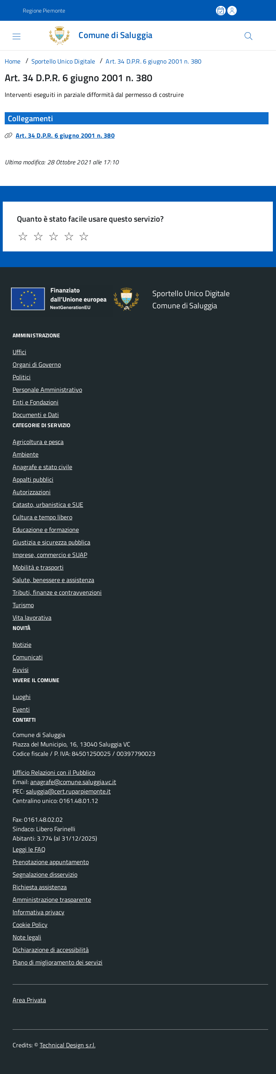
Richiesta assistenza (40, 887)
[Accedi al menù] (9, 34)
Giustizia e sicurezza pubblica (51, 542)
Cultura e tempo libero (42, 517)
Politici (22, 377)
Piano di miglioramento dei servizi (57, 962)
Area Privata (29, 1000)
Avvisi (21, 669)
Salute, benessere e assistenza (53, 579)
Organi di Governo (37, 364)
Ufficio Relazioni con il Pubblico (54, 772)
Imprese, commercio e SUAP (50, 554)
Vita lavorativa (32, 617)
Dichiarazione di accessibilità (51, 949)
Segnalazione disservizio (45, 874)
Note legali (27, 937)
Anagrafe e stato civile (42, 466)
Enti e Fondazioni (35, 402)
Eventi (21, 709)
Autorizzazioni (32, 492)
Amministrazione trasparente (52, 899)
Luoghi (22, 696)
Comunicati (28, 657)
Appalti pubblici (33, 479)
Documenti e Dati (36, 414)
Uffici (19, 352)
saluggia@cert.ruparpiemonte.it (68, 791)
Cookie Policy (30, 924)
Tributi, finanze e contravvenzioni (57, 592)
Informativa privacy (38, 912)
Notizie (22, 644)
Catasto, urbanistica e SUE (48, 504)
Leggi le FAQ (29, 849)
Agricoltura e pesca (38, 441)
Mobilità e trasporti (38, 567)
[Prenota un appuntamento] (221, 10)
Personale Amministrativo (47, 389)
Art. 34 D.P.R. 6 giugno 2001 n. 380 (65, 135)
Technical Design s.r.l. (67, 1045)
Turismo (23, 605)
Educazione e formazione (46, 529)
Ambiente (25, 454)
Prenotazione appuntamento (51, 861)
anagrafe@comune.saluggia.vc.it (73, 781)
